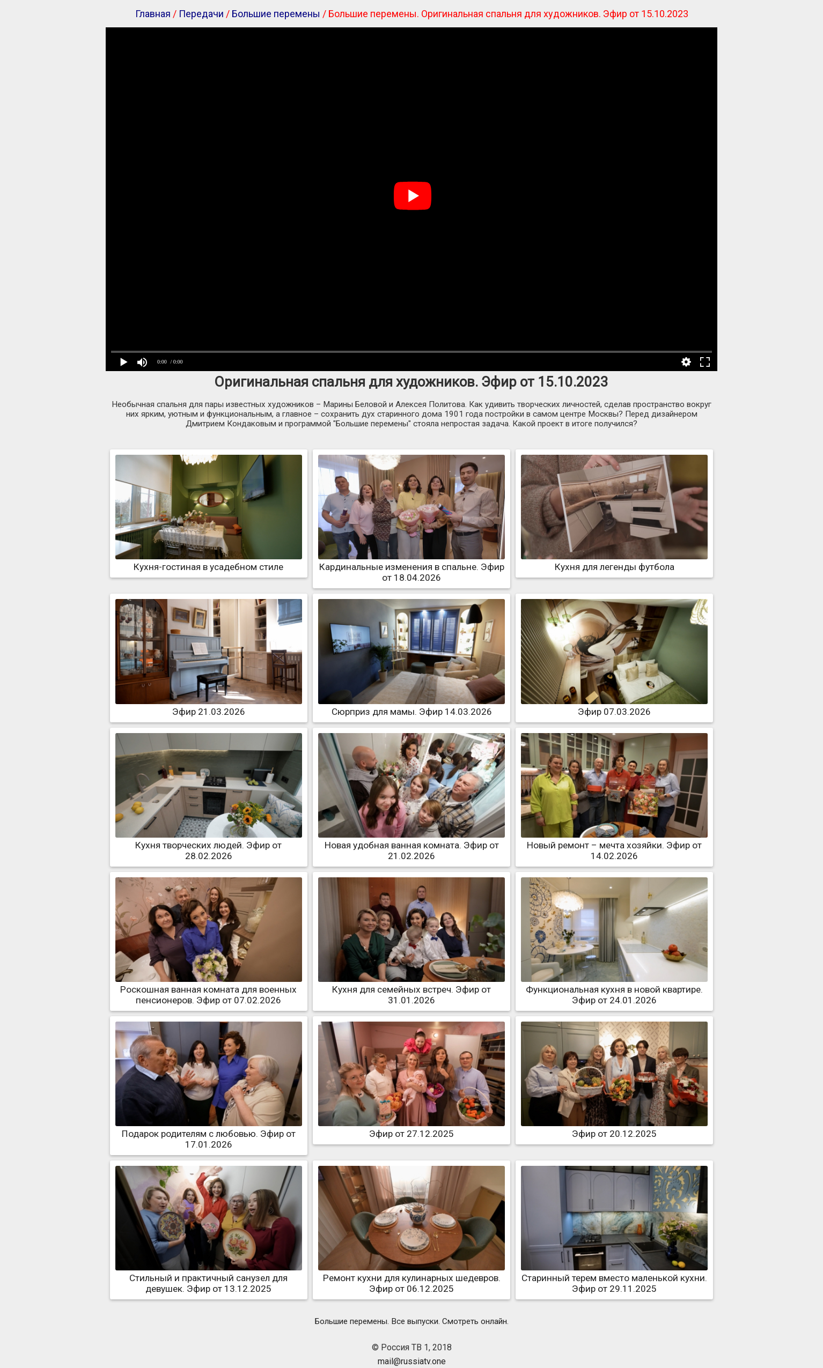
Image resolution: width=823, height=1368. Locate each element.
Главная (153, 13)
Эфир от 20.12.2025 (614, 1128)
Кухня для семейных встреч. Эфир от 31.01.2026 (411, 989)
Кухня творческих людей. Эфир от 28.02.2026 (208, 845)
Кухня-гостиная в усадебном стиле (208, 561)
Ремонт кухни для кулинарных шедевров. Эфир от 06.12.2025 (411, 1278)
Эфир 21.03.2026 (208, 706)
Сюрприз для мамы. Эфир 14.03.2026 (411, 706)
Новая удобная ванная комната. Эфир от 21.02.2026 (411, 845)
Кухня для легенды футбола (614, 561)
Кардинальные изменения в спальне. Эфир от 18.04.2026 (411, 567)
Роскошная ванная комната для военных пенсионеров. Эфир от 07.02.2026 (208, 989)
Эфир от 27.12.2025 (411, 1128)
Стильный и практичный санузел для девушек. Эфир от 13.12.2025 (208, 1278)
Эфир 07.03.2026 (614, 706)
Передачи (201, 13)
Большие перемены (276, 13)
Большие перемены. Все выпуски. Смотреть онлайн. (412, 1321)
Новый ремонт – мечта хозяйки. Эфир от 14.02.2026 (614, 845)
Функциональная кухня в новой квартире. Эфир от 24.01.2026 (614, 989)
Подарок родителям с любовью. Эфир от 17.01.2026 (208, 1134)
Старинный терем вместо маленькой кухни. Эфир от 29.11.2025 (614, 1278)
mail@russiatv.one (412, 1361)
